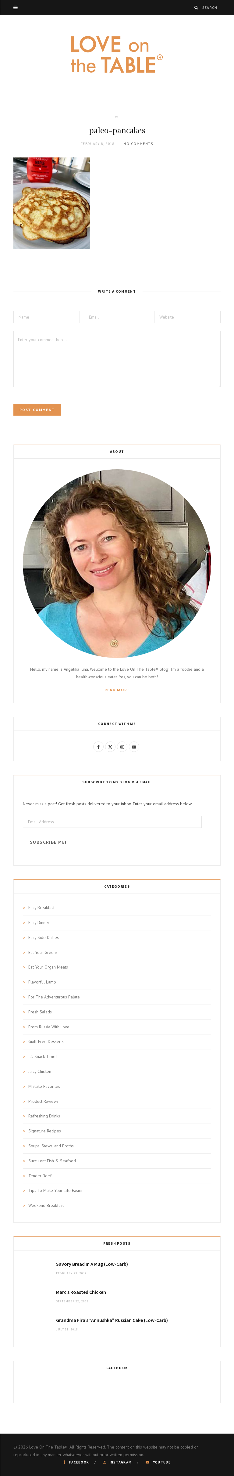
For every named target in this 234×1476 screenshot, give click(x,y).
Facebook (117, 1368)
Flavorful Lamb (42, 982)
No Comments (138, 143)
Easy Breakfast (41, 907)
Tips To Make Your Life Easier (55, 1190)
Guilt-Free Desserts (46, 1041)
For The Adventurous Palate (54, 997)
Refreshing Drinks (44, 1116)
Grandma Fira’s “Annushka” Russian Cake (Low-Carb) (112, 1320)
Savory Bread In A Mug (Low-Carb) (92, 1264)
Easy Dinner (38, 922)
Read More (117, 689)
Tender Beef (39, 1175)
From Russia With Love (48, 1027)
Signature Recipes (44, 1131)
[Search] (196, 7)
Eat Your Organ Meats (48, 967)
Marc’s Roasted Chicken (81, 1292)
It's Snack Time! (42, 1056)
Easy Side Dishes (43, 937)
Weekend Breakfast (46, 1205)
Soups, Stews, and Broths (51, 1146)
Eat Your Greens (43, 952)
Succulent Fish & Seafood (52, 1161)
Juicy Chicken (39, 1071)
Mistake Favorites (44, 1086)
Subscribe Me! (48, 842)
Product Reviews (43, 1101)
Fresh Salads (40, 1012)
